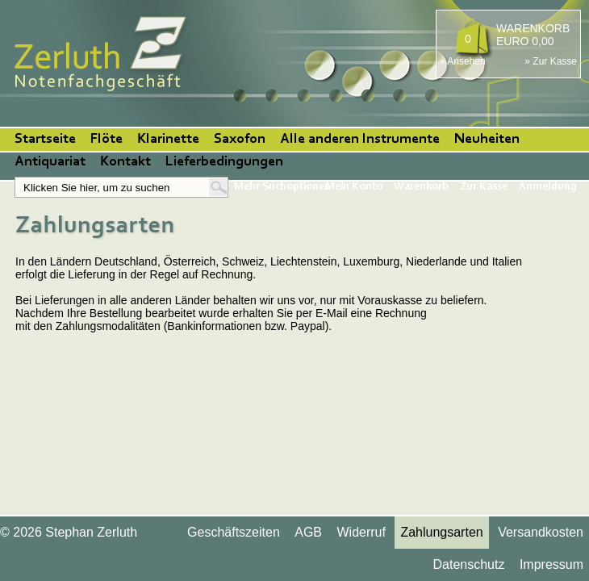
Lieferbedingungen (224, 162)
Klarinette (168, 139)
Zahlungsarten (441, 532)
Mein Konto (353, 187)
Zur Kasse (484, 187)
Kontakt (125, 162)
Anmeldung (548, 187)
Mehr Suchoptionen (282, 187)
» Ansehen (463, 61)
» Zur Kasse (550, 61)
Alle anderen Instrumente (360, 139)
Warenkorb (421, 187)
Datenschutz (468, 564)
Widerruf (360, 532)
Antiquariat (50, 162)
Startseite (45, 139)
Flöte (106, 139)
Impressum (551, 564)
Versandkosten (540, 532)
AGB (308, 532)
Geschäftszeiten (233, 532)
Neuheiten (487, 139)
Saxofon (239, 139)
